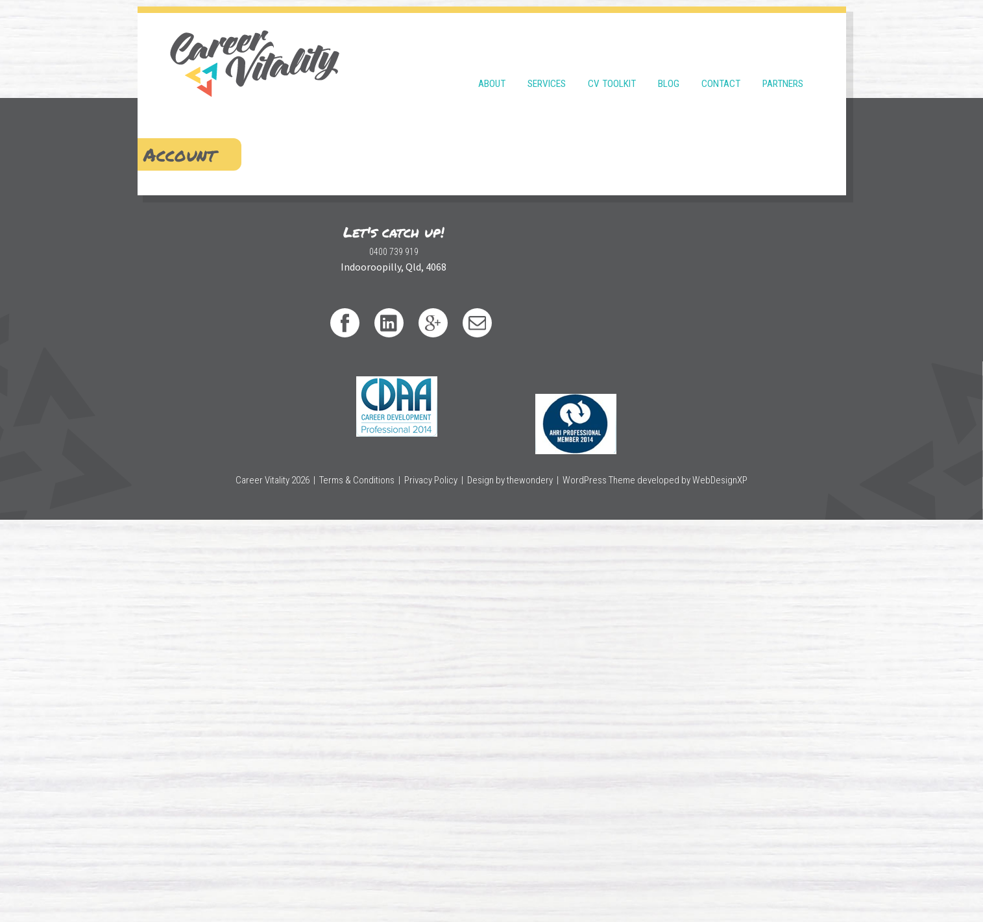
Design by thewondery (513, 882)
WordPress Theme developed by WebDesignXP (645, 882)
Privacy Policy (439, 882)
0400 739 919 (296, 823)
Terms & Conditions (368, 882)
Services (547, 66)
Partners (782, 66)
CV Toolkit (612, 66)
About (491, 66)
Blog (668, 66)
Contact (720, 66)
